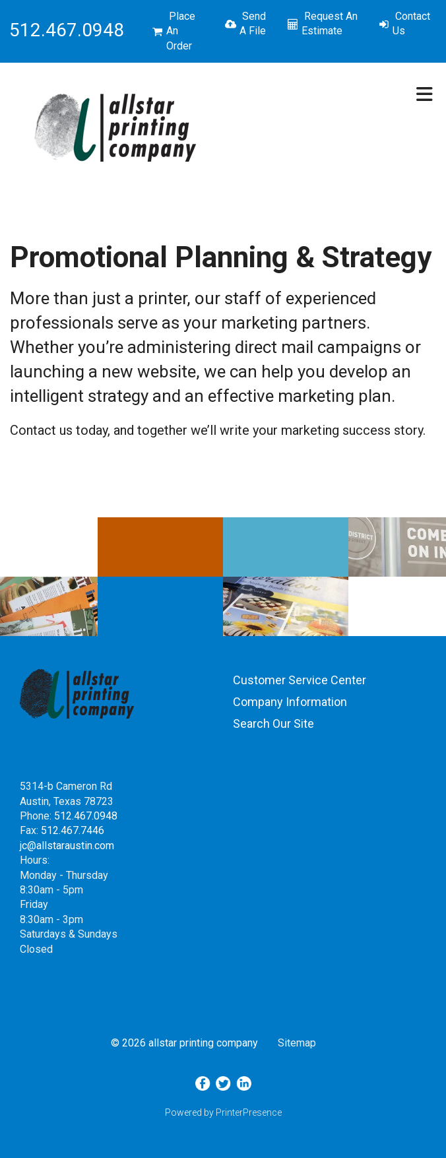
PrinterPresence (249, 1112)
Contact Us (411, 23)
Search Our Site (273, 723)
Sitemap (297, 1043)
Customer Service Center (299, 680)
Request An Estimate (330, 23)
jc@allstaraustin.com (67, 845)
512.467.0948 (85, 816)
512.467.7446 (72, 830)
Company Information (290, 702)
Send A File (252, 23)
